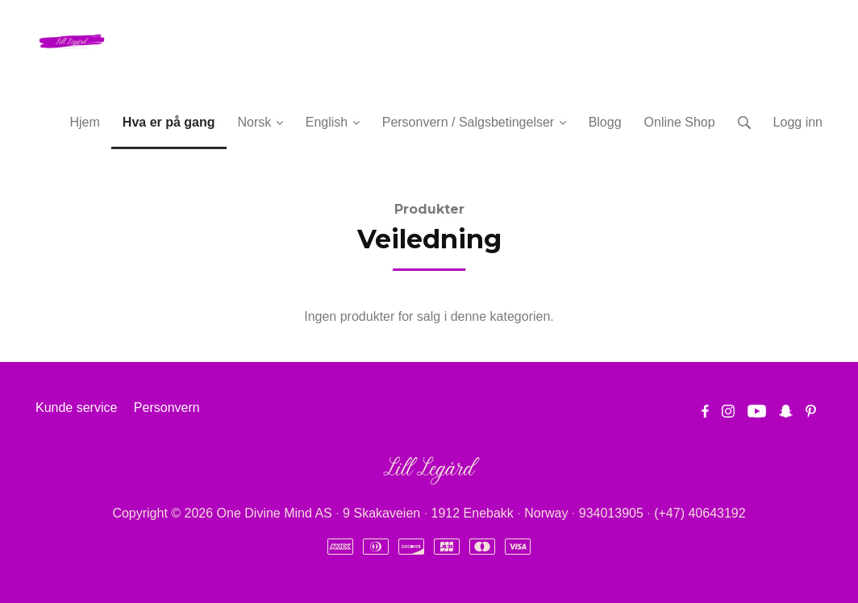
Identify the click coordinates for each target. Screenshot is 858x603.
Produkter (429, 209)
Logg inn (798, 122)
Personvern (167, 407)
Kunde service (76, 407)
